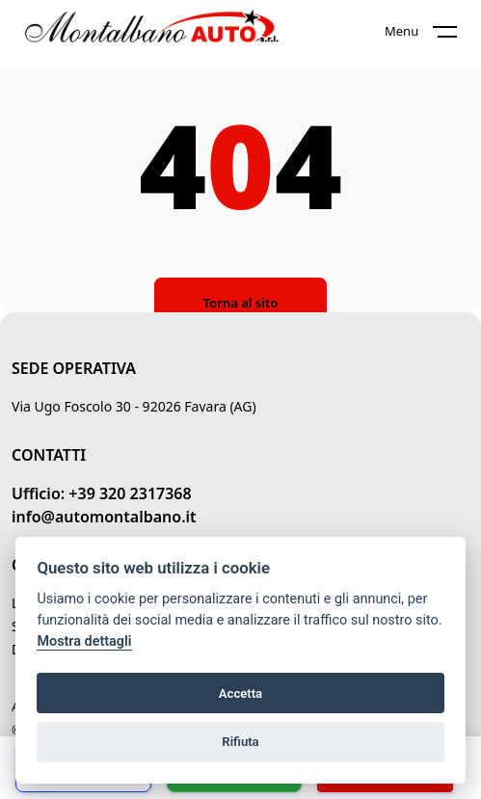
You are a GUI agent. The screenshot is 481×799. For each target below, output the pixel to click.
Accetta (240, 693)
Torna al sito (240, 302)
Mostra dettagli (84, 641)
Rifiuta (240, 741)
